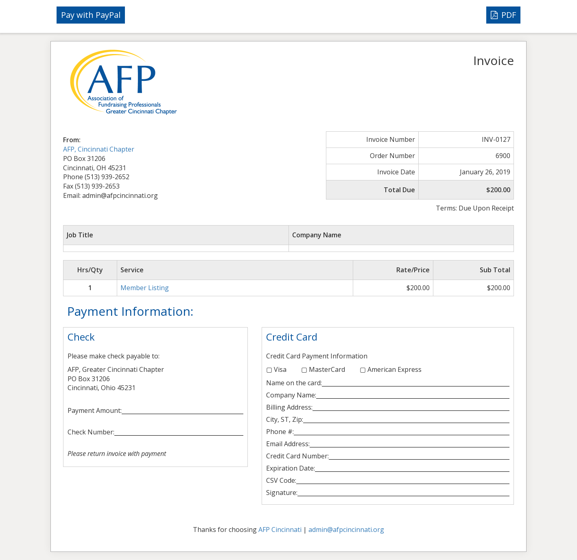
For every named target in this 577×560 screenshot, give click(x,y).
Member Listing (144, 287)
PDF (503, 14)
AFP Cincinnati (280, 529)
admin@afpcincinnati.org (346, 529)
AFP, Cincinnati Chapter (98, 149)
